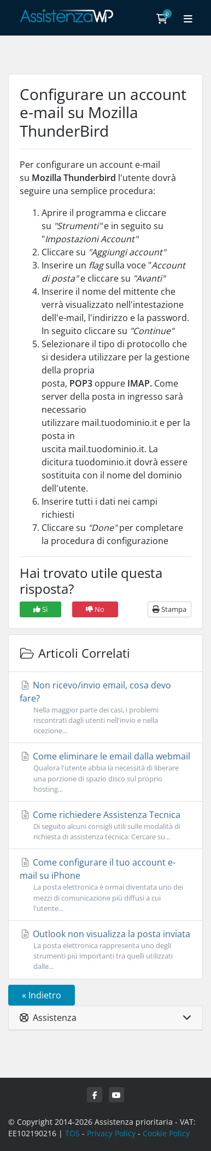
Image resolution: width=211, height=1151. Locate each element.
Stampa (169, 609)
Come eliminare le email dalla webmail (105, 772)
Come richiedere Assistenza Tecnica (105, 825)
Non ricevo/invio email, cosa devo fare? (105, 708)
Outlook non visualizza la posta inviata (105, 950)
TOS (72, 1133)
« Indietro (41, 995)
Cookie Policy (166, 1133)
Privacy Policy (111, 1133)
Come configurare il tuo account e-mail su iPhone (105, 885)
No (95, 609)
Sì (40, 609)
